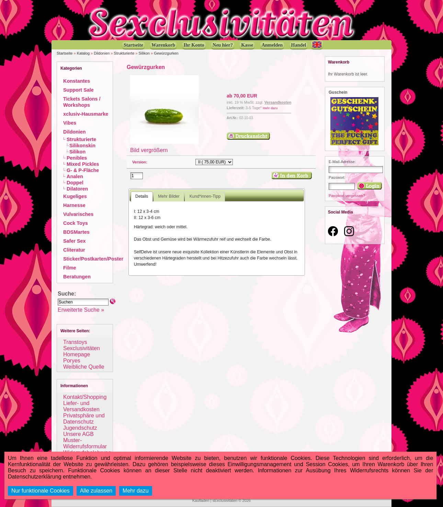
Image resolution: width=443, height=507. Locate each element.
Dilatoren (77, 189)
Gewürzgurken (166, 53)
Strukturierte (124, 53)
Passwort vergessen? (347, 196)
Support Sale (78, 90)
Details (141, 196)
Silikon (144, 53)
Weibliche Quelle (83, 367)
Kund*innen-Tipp (205, 196)
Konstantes (76, 81)
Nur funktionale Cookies (40, 491)
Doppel (75, 182)
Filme (69, 267)
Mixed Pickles (83, 164)
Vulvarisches (78, 214)
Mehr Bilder (168, 196)
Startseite (64, 53)
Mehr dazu (270, 108)
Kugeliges (75, 196)
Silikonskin (82, 145)
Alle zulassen (96, 491)
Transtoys (75, 342)
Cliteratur (74, 250)
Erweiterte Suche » (81, 310)
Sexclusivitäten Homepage (81, 351)
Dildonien (102, 53)
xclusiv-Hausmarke (85, 114)
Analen (75, 176)
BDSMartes (76, 232)
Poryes (71, 361)
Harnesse (74, 205)
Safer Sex (74, 241)
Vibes (69, 123)
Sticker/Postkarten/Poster (93, 259)
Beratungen (77, 276)
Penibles (77, 158)
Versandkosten (277, 102)
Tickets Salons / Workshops (82, 102)
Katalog (83, 53)
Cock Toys (75, 223)
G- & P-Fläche (83, 170)
